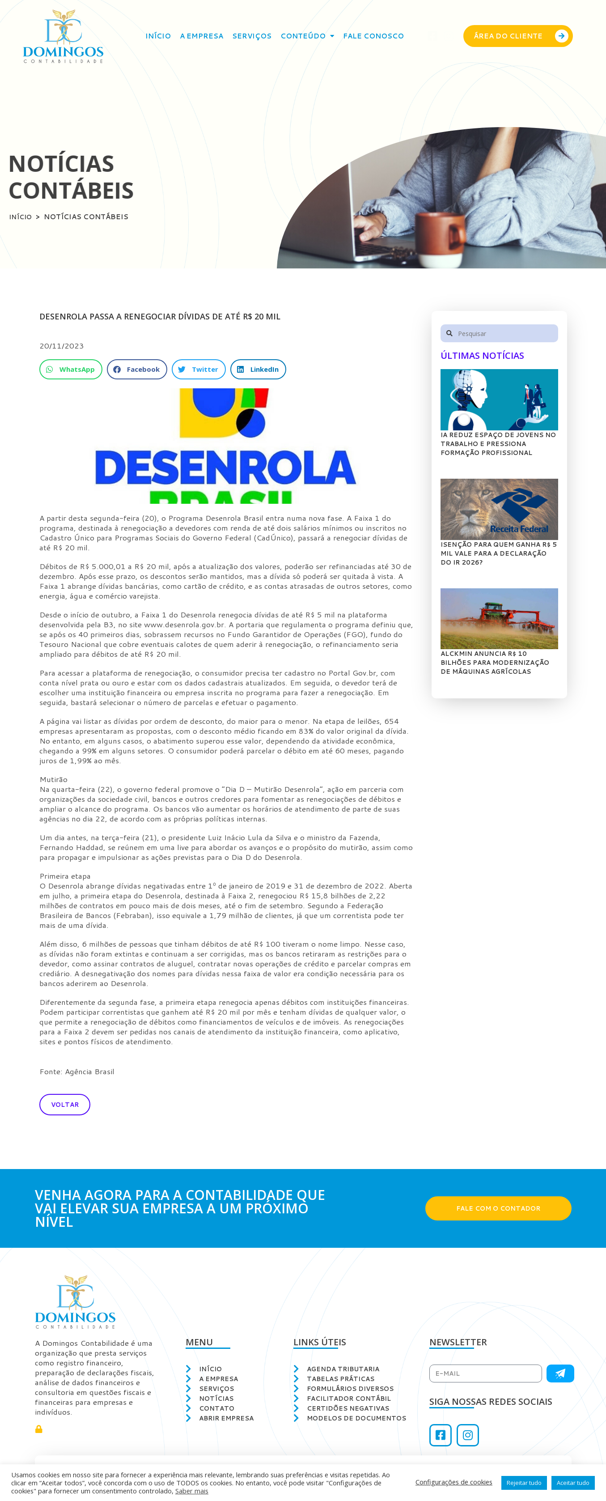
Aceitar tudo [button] (573, 1483)
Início (158, 36)
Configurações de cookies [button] (453, 1482)
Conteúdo (307, 36)
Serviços (251, 36)
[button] (70, 370)
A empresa (201, 36)
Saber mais (191, 1490)
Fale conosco (373, 36)
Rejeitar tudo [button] (524, 1483)
